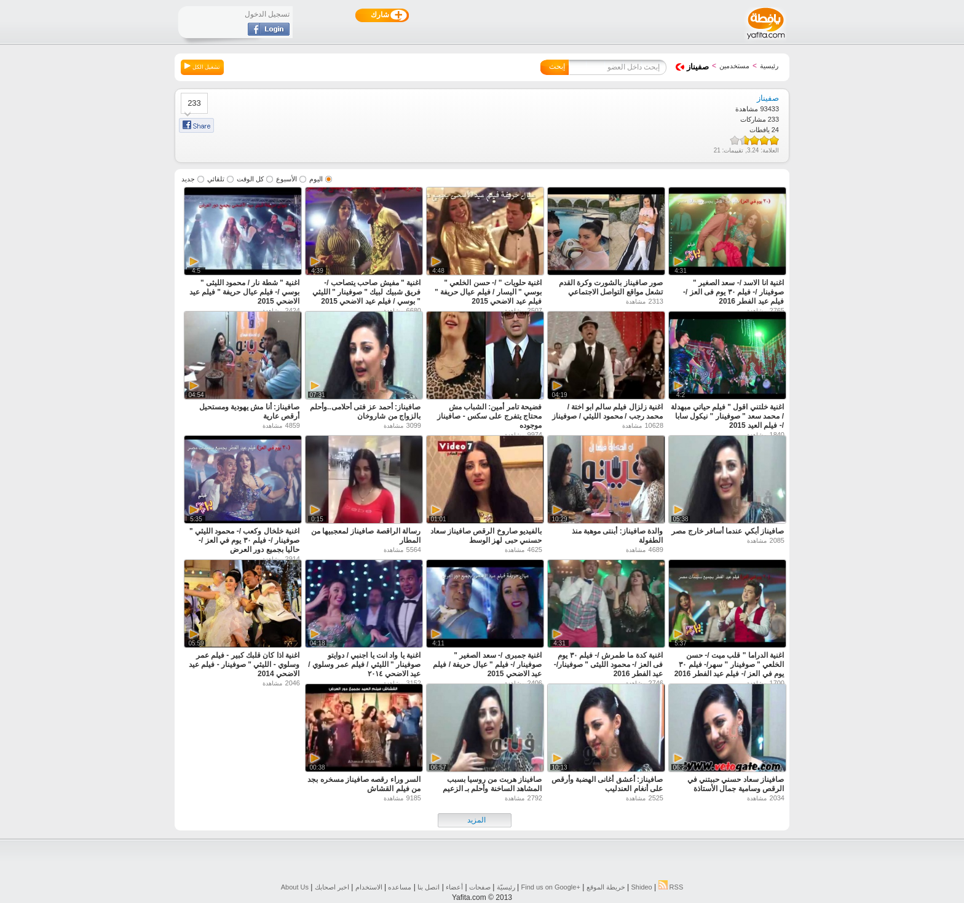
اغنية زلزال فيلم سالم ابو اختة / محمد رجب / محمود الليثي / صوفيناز (607, 411)
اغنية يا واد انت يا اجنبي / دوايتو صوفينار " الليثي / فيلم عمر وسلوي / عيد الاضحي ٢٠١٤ (364, 664)
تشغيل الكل (202, 66)
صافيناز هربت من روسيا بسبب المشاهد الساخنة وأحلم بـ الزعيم (492, 784)
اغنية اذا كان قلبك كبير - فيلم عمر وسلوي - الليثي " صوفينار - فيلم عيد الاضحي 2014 (244, 664)
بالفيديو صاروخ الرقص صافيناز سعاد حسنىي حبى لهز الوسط (486, 536)
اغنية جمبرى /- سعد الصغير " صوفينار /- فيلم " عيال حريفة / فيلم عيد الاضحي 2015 (487, 664)
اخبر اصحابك (332, 887)
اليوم (316, 179)
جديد (188, 179)
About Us (295, 887)
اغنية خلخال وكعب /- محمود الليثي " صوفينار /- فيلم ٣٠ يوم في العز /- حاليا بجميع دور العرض (244, 540)
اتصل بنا (428, 887)
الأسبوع (286, 179)
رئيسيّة (506, 887)
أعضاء (454, 887)
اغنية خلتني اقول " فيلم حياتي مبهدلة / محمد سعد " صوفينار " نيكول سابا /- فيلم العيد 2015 (727, 416)
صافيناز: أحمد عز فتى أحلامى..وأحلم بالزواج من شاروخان (365, 411)
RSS (671, 887)
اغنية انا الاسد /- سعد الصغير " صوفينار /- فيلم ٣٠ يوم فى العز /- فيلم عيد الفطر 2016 (733, 292)
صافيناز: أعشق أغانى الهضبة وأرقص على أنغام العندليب (607, 784)
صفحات (480, 887)
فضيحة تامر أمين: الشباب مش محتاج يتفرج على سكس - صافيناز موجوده (489, 416)
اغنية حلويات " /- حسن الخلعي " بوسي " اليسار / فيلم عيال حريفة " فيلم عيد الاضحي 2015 (488, 292)
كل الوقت (250, 179)
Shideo (641, 887)
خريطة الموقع (606, 887)
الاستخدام (368, 887)
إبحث (557, 66)
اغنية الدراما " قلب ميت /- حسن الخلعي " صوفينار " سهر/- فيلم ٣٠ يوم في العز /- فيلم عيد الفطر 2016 (729, 664)
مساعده (399, 887)
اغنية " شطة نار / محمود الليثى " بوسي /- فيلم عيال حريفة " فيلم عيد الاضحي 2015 (244, 292)
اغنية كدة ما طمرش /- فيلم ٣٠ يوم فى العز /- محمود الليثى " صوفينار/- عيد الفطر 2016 (608, 664)
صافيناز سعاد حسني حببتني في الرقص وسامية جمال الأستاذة (735, 784)
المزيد (476, 820)
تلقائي (215, 179)
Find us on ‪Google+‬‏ (550, 887)
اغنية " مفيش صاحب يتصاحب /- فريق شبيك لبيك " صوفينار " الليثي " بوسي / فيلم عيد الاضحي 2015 (366, 292)
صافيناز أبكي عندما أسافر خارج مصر (727, 531)
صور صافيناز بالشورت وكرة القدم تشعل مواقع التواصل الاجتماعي (611, 287)
